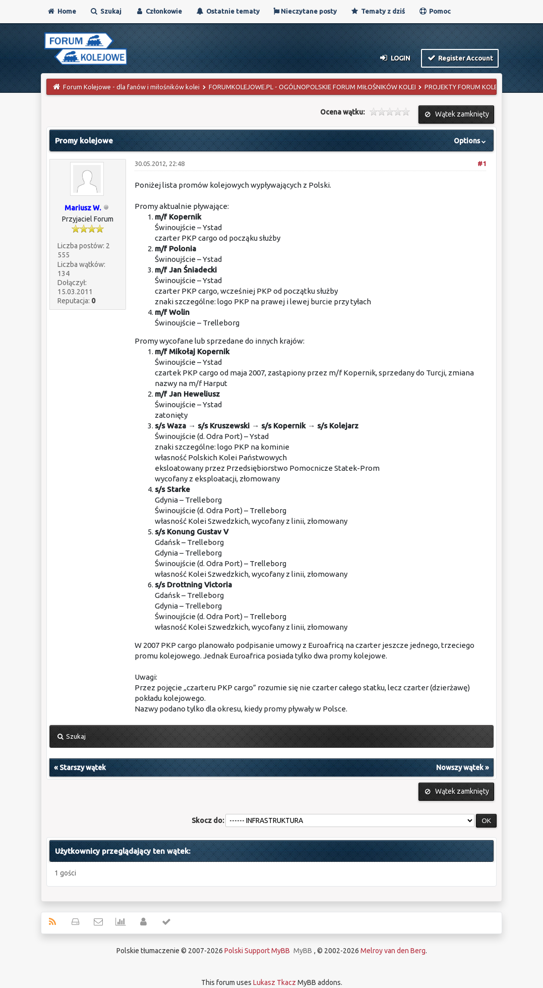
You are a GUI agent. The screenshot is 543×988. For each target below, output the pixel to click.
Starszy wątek (82, 767)
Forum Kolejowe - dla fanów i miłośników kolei (131, 86)
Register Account (460, 57)
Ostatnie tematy (228, 11)
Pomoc (434, 11)
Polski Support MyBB (257, 951)
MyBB (302, 951)
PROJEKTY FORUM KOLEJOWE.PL (474, 86)
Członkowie (158, 11)
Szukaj (106, 11)
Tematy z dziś (377, 11)
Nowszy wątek (460, 767)
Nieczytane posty (305, 11)
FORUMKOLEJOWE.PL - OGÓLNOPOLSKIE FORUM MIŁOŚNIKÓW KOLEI (312, 86)
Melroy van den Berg (393, 951)
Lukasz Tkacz (274, 982)
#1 (481, 163)
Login (394, 57)
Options (471, 141)
